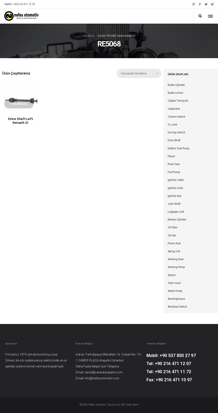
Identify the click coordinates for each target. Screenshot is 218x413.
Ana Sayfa (88, 35)
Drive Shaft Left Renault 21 (20, 121)
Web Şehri (132, 404)
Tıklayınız (113, 366)
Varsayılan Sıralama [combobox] (133, 73)
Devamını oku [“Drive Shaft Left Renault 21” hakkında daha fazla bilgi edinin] (19, 104)
